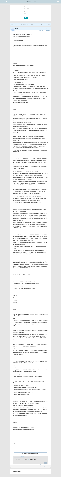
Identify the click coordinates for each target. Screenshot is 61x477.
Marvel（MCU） (42, 30)
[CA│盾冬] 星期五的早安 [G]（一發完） (22, 36)
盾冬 (47, 30)
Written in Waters (30, 2)
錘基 (49, 30)
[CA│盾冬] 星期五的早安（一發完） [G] (22, 34)
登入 (26, 17)
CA (45, 30)
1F (32, 36)
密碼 (24, 11)
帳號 (24, 6)
